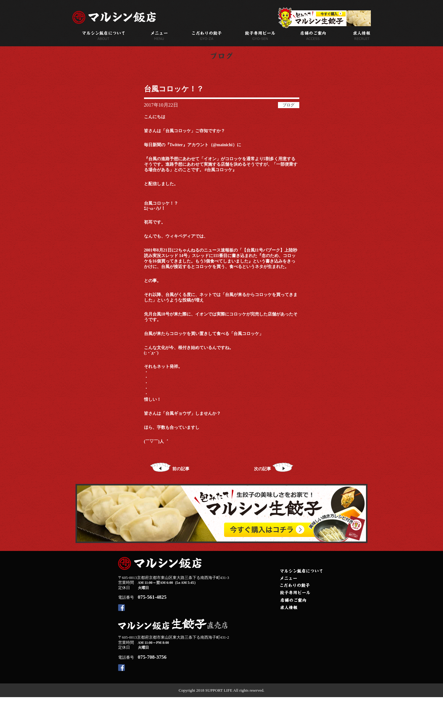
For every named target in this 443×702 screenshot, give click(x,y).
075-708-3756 (152, 657)
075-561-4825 (152, 597)
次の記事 (273, 469)
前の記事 (169, 469)
